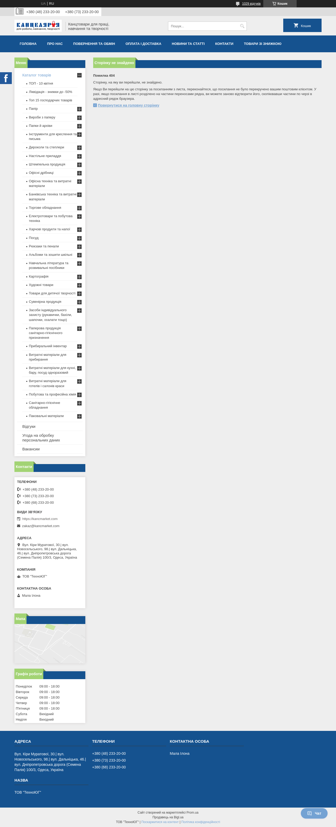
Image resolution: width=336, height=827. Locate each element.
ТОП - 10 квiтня (41, 83)
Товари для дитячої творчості (52, 293)
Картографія (39, 276)
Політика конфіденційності (200, 822)
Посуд (34, 238)
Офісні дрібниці (41, 173)
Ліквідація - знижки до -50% (50, 92)
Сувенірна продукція (45, 302)
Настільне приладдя (45, 156)
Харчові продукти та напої (49, 229)
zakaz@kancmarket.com (41, 526)
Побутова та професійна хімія (52, 394)
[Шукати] (242, 26)
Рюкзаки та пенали (44, 246)
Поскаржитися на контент (159, 822)
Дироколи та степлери (46, 147)
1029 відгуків (251, 4)
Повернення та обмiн (94, 44)
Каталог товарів (36, 75)
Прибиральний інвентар (48, 346)
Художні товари (41, 285)
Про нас (54, 44)
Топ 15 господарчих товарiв (50, 100)
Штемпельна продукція (47, 164)
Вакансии (31, 449)
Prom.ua (192, 812)
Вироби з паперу (42, 117)
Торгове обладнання (45, 208)
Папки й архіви (40, 126)
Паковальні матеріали (46, 416)
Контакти (224, 44)
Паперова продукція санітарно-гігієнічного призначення (45, 333)
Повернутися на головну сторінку (128, 105)
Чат (314, 813)
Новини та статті (188, 44)
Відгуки (28, 426)
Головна (28, 44)
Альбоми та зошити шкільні (50, 255)
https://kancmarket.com (39, 519)
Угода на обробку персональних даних (41, 437)
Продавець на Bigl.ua (168, 817)
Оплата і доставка (143, 44)
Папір (33, 109)
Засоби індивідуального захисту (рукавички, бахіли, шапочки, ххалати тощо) (50, 314)
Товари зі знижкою (262, 44)
